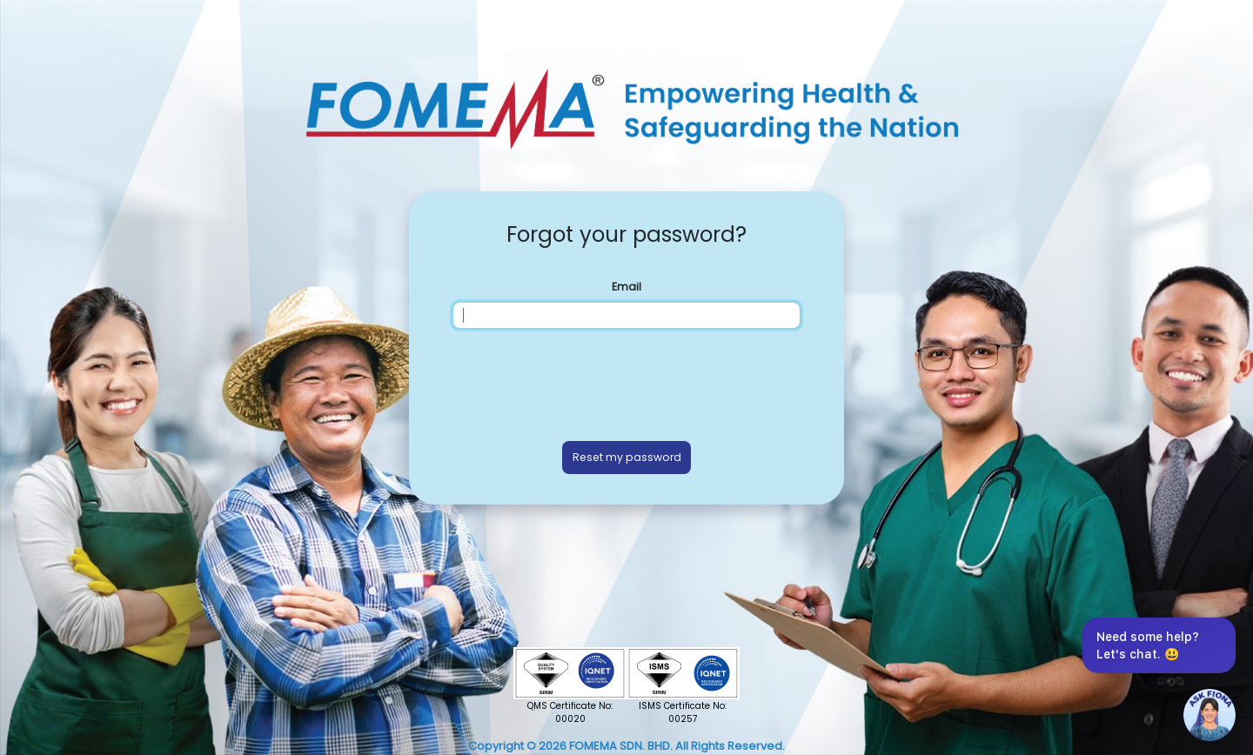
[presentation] (626, 381)
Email (626, 286)
